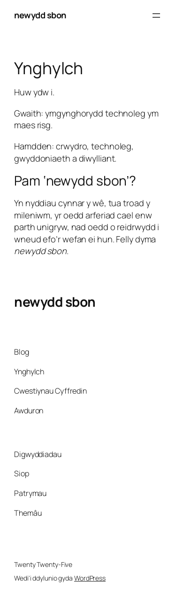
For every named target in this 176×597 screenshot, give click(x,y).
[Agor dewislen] (156, 15)
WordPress (90, 578)
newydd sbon (40, 15)
